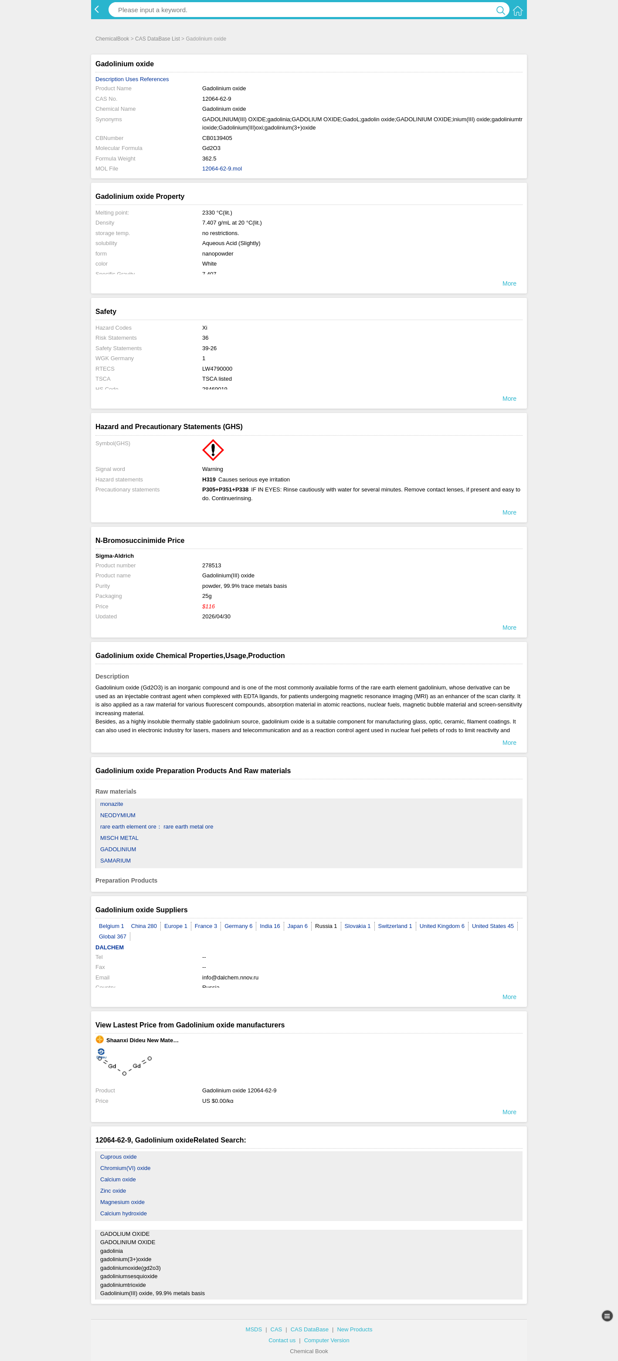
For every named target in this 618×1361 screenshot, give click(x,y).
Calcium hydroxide (123, 1213)
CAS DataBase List (157, 39)
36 (205, 337)
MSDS (254, 1329)
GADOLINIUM (118, 849)
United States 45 (493, 926)
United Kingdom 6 (442, 926)
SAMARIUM (115, 860)
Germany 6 (238, 926)
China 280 (144, 926)
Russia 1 (326, 926)
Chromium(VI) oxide (125, 1168)
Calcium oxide (118, 1179)
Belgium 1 (111, 926)
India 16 (270, 926)
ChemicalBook (112, 39)
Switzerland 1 (395, 926)
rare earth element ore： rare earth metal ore (156, 826)
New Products (354, 1329)
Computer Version (327, 1340)
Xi (204, 327)
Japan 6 (298, 926)
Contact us (281, 1340)
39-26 (209, 348)
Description (109, 79)
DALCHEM (109, 947)
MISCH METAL (119, 838)
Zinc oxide (113, 1190)
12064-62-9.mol (222, 168)
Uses (132, 79)
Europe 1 (175, 926)
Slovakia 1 (358, 926)
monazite (111, 804)
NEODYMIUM (118, 815)
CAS (276, 1329)
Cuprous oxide (118, 1156)
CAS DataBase (310, 1329)
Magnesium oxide (122, 1202)
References (154, 79)
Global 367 (112, 936)
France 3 (206, 926)
